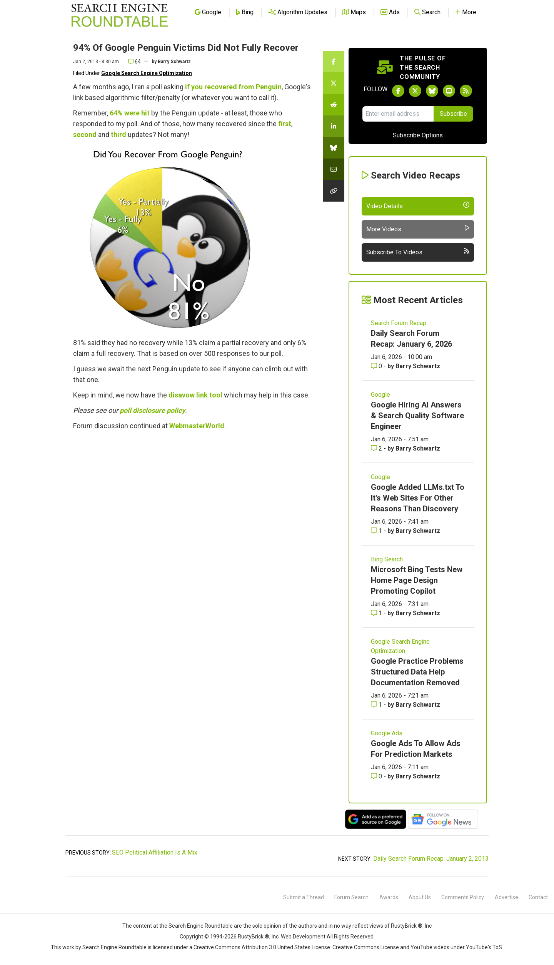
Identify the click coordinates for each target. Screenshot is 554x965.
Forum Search (351, 897)
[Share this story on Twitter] (333, 83)
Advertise (506, 897)
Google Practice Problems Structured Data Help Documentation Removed (417, 671)
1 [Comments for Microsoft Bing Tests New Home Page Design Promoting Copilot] (377, 613)
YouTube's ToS (484, 947)
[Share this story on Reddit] (333, 104)
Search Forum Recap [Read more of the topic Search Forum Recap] (398, 323)
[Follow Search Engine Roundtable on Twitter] (415, 91)
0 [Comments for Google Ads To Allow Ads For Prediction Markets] (377, 776)
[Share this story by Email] (333, 169)
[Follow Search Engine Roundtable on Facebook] (398, 91)
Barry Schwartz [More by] (174, 61)
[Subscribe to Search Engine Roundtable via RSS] (466, 91)
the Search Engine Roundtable (196, 926)
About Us (420, 897)
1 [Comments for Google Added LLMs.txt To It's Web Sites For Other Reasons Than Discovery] (377, 530)
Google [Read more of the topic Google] (380, 394)
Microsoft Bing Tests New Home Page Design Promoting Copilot (416, 580)
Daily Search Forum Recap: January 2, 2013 (431, 858)
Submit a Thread (303, 897)
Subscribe (453, 113)
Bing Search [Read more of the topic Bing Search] (387, 559)
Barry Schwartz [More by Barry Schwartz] (417, 366)
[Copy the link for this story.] (333, 191)
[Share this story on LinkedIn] (333, 126)
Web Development (303, 936)
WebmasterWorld (196, 426)
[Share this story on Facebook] (333, 61)
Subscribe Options (418, 135)
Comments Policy (462, 897)
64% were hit (130, 113)
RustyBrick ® (253, 936)
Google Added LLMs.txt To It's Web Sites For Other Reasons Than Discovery (417, 497)
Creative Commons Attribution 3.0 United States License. (262, 947)
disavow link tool (195, 395)
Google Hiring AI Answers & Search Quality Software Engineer (417, 415)
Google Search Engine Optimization (146, 73)
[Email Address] (398, 114)
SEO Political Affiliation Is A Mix (154, 852)
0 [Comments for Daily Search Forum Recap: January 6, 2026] (377, 366)
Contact (538, 897)
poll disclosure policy (152, 410)
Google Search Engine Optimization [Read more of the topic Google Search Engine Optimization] (400, 646)
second (85, 134)
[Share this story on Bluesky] (333, 148)
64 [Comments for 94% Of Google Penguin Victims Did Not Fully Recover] (134, 61)
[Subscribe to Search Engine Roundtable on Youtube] (449, 91)
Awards (388, 897)
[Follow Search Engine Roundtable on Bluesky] (432, 91)
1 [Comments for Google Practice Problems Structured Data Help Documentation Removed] (377, 704)
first (284, 124)
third (118, 134)
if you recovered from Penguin (233, 87)
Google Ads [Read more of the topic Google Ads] (386, 733)
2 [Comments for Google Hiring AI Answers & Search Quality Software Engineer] (377, 448)
